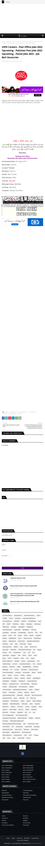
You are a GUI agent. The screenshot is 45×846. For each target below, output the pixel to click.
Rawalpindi (30, 627)
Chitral (9, 658)
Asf (11, 669)
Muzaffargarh (36, 678)
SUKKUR (16, 647)
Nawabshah (6, 681)
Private (11, 618)
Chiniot (4, 692)
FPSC (11, 644)
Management (12, 641)
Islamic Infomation (7, 678)
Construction (12, 692)
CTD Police (20, 706)
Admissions (37, 624)
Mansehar (34, 709)
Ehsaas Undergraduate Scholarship (12, 724)
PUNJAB (5, 618)
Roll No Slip (23, 644)
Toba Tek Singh (7, 689)
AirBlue (10, 675)
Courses (16, 675)
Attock (29, 644)
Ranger (39, 649)
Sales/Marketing (27, 667)
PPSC (36, 632)
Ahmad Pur (6, 706)
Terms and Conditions (8, 825)
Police (10, 635)
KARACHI (23, 621)
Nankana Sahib (13, 687)
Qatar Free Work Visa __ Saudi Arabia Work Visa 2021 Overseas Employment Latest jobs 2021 (26, 594)
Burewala (21, 698)
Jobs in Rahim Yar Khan (29, 779)
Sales (31, 704)
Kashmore (26, 729)
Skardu (39, 672)
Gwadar (39, 664)
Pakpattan (13, 681)
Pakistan (11, 168)
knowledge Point (7, 61)
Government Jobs (22, 412)
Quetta (4, 635)
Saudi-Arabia (21, 641)
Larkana (28, 701)
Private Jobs (5, 799)
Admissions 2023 (7, 698)
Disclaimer (5, 823)
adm (4, 738)
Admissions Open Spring (9, 718)
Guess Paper (19, 726)
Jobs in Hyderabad (28, 770)
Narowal (5, 667)
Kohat (22, 658)
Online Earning (6, 664)
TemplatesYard (18, 843)
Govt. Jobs (26, 799)
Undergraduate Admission (20, 689)
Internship (26, 793)
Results (20, 635)
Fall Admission (17, 652)
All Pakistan (15, 624)
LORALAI (20, 692)
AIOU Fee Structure (37, 695)
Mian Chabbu (34, 729)
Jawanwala (36, 726)
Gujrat (29, 655)
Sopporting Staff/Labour (29, 618)
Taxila (35, 655)
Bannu (24, 655)
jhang (4, 658)
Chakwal (37, 689)
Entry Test (32, 698)
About (13, 838)
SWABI (18, 667)
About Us (25, 816)
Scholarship (17, 630)
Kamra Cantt (18, 729)
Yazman (36, 735)
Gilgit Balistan (12, 638)
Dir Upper (5, 721)
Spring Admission (31, 681)
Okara (19, 638)
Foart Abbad (6, 726)
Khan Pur (21, 709)
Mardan (5, 652)
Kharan (27, 709)
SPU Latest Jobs (23, 687)
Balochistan (6, 627)
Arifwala (13, 706)
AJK (15, 635)
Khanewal (16, 658)
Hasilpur (29, 675)
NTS (10, 652)
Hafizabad (18, 672)
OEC (38, 661)
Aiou (21, 647)
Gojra (40, 706)
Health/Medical (32, 621)
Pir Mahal (12, 712)
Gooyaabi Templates (35, 843)
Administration (13, 412)
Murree (23, 661)
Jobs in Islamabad (7, 772)
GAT (13, 726)
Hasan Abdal (28, 726)
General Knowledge (8, 672)
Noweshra (12, 667)
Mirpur (33, 672)
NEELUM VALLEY (16, 732)
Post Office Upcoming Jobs (9, 413)
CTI (27, 698)
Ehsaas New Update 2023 (16, 721)
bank (39, 621)
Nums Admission (7, 735)
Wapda (31, 635)
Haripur (5, 687)
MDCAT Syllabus (37, 701)
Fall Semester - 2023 (33, 724)
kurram (28, 738)
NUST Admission (26, 732)
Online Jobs (24, 704)
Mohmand (5, 712)
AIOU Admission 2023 (21, 715)
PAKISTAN (16, 621)
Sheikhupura (22, 681)
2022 (7, 412)
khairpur (5, 684)
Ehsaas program (33, 669)
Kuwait (22, 701)
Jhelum (16, 678)
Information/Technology (24, 649)
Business (37, 718)
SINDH (8, 624)
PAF (34, 649)
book (8, 738)
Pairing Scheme (18, 735)
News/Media (26, 630)
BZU (33, 652)
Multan (22, 624)
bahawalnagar (22, 632)
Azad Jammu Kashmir (25, 664)
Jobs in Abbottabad (7, 765)
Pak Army (33, 630)
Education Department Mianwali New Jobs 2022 (24, 601)
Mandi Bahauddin (14, 704)
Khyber (29, 678)
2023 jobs (37, 704)
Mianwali (17, 661)
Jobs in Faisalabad (7, 768)
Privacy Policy (27, 823)
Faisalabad (29, 624)
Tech (24, 652)
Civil (34, 664)
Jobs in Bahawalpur (28, 765)
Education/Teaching (29, 615)
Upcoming (8, 41)
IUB (41, 632)
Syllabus (31, 687)
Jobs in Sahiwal (6, 781)
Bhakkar (31, 718)
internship (13, 632)
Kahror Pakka (12, 709)
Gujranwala (6, 632)
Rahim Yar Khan (28, 638)
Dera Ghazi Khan (7, 647)
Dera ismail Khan (25, 684)
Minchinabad (6, 732)
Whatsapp (5, 669)
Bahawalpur (21, 627)
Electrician (34, 684)
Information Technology (29, 795)
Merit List (30, 632)
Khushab (22, 678)
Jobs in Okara (5, 777)
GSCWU (22, 675)
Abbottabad (37, 638)
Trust (25, 735)
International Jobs (7, 630)
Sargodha (38, 635)
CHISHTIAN (13, 649)
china (13, 738)
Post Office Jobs (32, 412)
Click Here (22, 153)
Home (3, 41)
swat (19, 655)
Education (5, 644)
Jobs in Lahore (6, 774)
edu (34, 712)
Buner (15, 698)
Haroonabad (26, 672)
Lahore (38, 615)
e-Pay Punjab (21, 738)
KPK (4, 624)
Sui (30, 712)
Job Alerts (25, 818)
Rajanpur (13, 655)
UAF (29, 652)
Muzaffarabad (31, 661)
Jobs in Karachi (27, 772)
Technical (35, 667)
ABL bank (27, 695)
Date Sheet (24, 669)
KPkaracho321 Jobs (8, 729)
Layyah (32, 658)
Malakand (5, 704)
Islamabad (17, 618)
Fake (24, 724)
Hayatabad (6, 701)
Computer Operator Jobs (18, 578)
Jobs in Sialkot (27, 781)
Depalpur (34, 706)
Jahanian (5, 709)
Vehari (30, 689)
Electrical (4, 790)
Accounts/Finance (7, 621)
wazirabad (19, 695)
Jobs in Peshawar (28, 777)
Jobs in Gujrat (5, 770)
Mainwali (26, 692)
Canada (27, 706)
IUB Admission (14, 701)
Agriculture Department (33, 641)
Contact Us (5, 818)
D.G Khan (16, 669)
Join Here (18, 184)
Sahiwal (5, 638)
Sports (33, 692)
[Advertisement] (23, 18)
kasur (4, 675)
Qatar (26, 647)
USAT (30, 735)
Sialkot (25, 635)
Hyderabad (6, 655)
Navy (16, 644)
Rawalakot (20, 712)
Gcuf (27, 658)
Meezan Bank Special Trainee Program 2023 (23, 586)
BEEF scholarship (22, 718)
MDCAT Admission (7, 661)
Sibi (26, 712)
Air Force (15, 664)
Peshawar (13, 627)
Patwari (5, 641)
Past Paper (26, 825)
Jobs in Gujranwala (28, 768)
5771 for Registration (8, 715)
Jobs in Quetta (6, 779)
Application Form (13, 684)
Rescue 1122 (33, 647)
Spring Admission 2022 (9, 695)
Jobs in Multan (27, 774)
